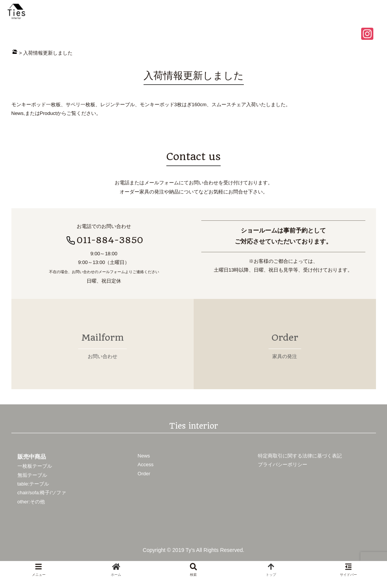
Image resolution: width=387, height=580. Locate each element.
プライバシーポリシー (282, 464)
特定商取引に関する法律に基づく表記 (300, 455)
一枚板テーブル (34, 466)
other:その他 (31, 501)
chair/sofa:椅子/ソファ (41, 492)
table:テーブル (33, 483)
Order (143, 473)
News (143, 455)
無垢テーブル (32, 475)
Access (145, 464)
